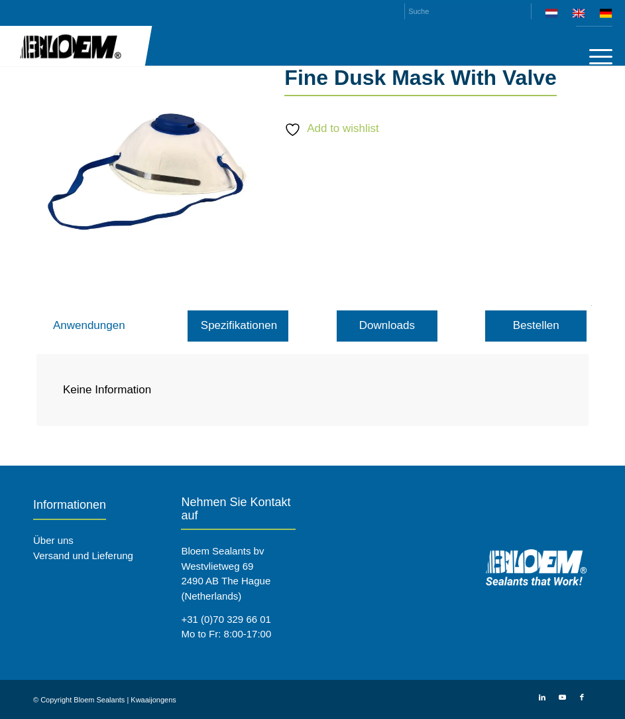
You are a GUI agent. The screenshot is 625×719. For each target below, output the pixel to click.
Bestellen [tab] (536, 325)
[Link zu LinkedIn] (542, 697)
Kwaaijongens (153, 700)
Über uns (53, 540)
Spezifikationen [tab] (239, 325)
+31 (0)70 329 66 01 (226, 619)
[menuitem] (551, 16)
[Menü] (594, 56)
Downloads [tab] (387, 325)
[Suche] (468, 11)
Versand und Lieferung (83, 555)
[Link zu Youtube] (562, 697)
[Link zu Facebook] (582, 697)
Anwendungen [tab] (89, 325)
